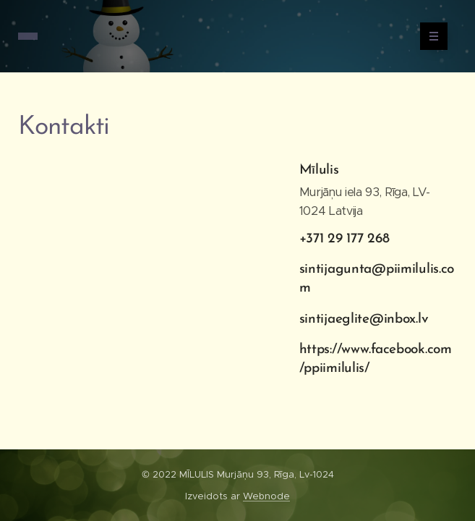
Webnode (266, 496)
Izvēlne (429, 36)
